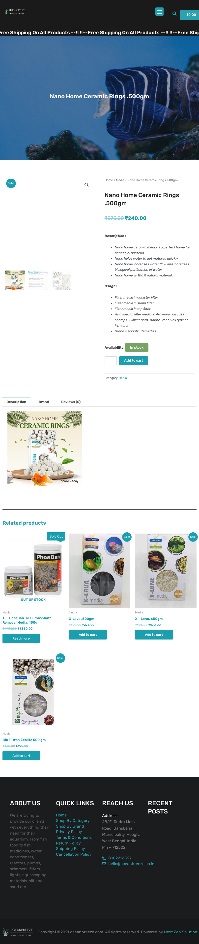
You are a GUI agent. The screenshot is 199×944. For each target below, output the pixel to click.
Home (109, 180)
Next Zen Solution (180, 932)
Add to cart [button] (88, 635)
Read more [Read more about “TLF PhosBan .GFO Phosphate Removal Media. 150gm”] (21, 638)
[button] (159, 11)
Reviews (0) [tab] (71, 402)
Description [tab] (16, 402)
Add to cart (133, 360)
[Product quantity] (111, 360)
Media (120, 180)
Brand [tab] (44, 402)
